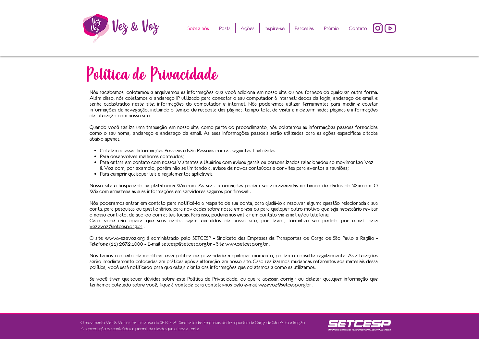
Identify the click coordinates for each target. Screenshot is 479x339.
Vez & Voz (135, 26)
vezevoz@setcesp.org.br (116, 226)
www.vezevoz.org (125, 238)
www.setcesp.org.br (246, 244)
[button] (331, 28)
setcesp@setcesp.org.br (187, 244)
